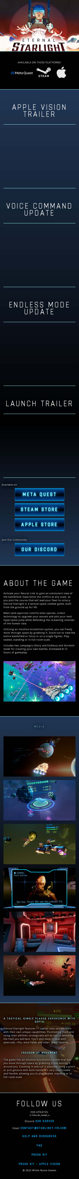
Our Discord (39, 549)
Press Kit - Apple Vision (39, 1164)
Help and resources (39, 1136)
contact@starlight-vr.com (44, 1128)
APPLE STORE (39, 524)
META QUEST (39, 494)
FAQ (39, 1145)
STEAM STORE (39, 509)
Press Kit (39, 1154)
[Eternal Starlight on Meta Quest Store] (22, 73)
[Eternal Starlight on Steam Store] (44, 73)
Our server (44, 1121)
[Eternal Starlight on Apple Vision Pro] (61, 73)
